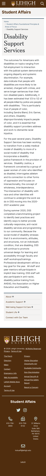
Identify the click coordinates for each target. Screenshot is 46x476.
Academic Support (14, 301)
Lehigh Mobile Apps (12, 382)
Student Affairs (16, 12)
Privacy (7, 351)
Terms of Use (16, 351)
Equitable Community (32, 368)
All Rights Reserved (33, 348)
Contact (7, 369)
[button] (41, 4)
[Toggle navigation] (4, 4)
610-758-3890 (10, 424)
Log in (23, 462)
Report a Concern (31, 387)
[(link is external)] (18, 411)
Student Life (11, 312)
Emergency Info (10, 373)
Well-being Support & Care (18, 306)
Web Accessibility (11, 377)
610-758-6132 (23, 424)
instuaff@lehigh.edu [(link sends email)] (23, 447)
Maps (6, 364)
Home (6, 21)
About (8, 296)
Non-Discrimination (31, 372)
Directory (7, 360)
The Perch (8, 356)
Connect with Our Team (21, 317)
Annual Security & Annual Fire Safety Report (31, 379)
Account (7, 386)
